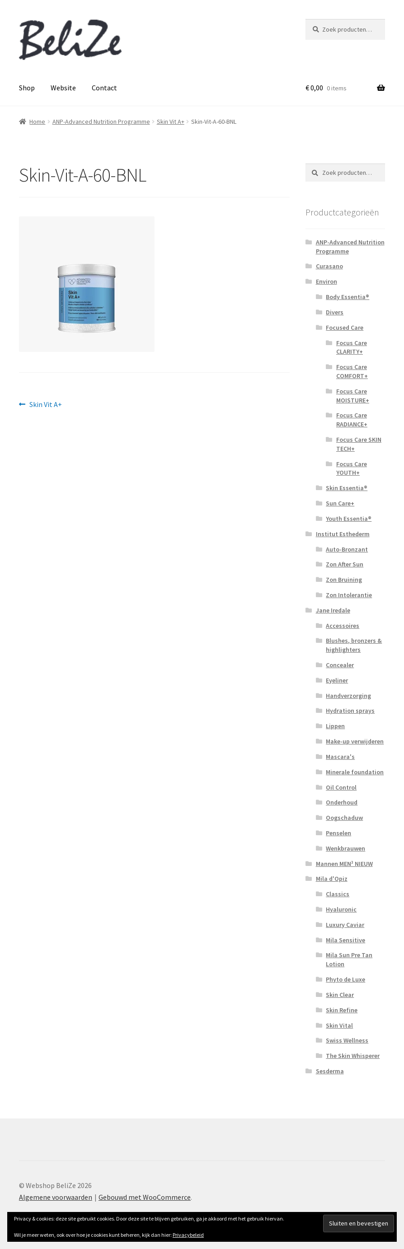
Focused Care (344, 327)
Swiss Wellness (347, 1040)
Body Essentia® (347, 297)
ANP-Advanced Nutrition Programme (101, 121)
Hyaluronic (341, 909)
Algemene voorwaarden (55, 1197)
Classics (337, 894)
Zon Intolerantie (349, 595)
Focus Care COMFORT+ (352, 371)
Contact (104, 87)
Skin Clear (340, 995)
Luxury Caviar (345, 925)
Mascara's (340, 757)
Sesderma (330, 1071)
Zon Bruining (344, 579)
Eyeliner (337, 680)
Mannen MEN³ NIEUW (344, 864)
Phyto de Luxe (345, 979)
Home (37, 121)
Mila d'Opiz (332, 879)
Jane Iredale (333, 610)
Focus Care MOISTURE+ (352, 395)
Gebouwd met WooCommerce (145, 1197)
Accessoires (342, 626)
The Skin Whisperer (353, 1056)
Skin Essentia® (346, 488)
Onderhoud (341, 802)
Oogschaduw (344, 818)
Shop (27, 87)
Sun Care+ (340, 503)
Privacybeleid (188, 1234)
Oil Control (341, 787)
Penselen (338, 833)
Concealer (340, 665)
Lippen (335, 726)
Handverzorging (348, 696)
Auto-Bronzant (347, 549)
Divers (334, 312)
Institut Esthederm (343, 534)
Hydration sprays (350, 710)
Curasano (329, 266)
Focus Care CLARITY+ (351, 347)
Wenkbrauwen (345, 848)
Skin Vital (339, 1025)
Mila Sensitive (345, 940)
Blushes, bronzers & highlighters (354, 645)
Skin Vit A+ (170, 121)
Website (63, 87)
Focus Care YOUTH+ (351, 468)
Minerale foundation (355, 772)
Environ (326, 281)
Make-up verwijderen (355, 741)
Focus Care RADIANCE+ (351, 419)
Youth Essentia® (348, 519)
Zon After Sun (344, 564)
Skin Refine (341, 1010)
